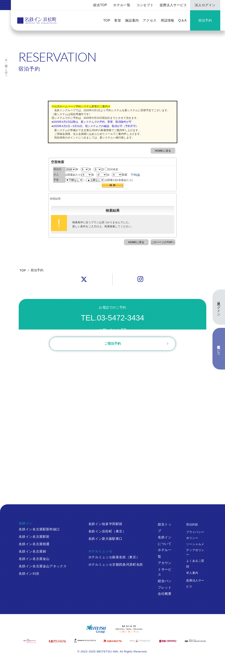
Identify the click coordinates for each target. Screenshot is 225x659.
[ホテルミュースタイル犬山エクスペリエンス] (140, 640)
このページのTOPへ (163, 242)
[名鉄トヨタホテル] (168, 640)
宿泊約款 (192, 524)
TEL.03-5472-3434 (112, 318)
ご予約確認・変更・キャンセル (56, 358)
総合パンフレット (165, 584)
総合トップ (165, 528)
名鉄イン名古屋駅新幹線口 (39, 529)
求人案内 (192, 572)
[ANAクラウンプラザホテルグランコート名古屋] (29, 640)
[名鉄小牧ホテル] (112, 640)
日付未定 (111, 169)
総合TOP (100, 5)
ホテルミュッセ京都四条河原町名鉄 (115, 564)
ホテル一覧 (121, 5)
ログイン (40, 363)
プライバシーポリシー (195, 535)
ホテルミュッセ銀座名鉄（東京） (114, 557)
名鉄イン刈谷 (29, 573)
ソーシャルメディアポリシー (195, 549)
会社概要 (165, 593)
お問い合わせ (112, 330)
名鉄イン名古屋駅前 (34, 536)
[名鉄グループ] (96, 628)
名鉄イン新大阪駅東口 (105, 538)
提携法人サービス (173, 5)
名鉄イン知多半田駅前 (105, 524)
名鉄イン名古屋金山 (34, 559)
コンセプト (144, 5)
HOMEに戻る (163, 150)
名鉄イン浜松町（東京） (107, 531)
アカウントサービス (165, 569)
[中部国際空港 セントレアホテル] (85, 640)
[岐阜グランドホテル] (195, 640)
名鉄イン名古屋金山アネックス (43, 566)
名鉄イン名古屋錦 (32, 551)
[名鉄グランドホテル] (57, 641)
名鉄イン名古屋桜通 (34, 544)
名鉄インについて (165, 540)
